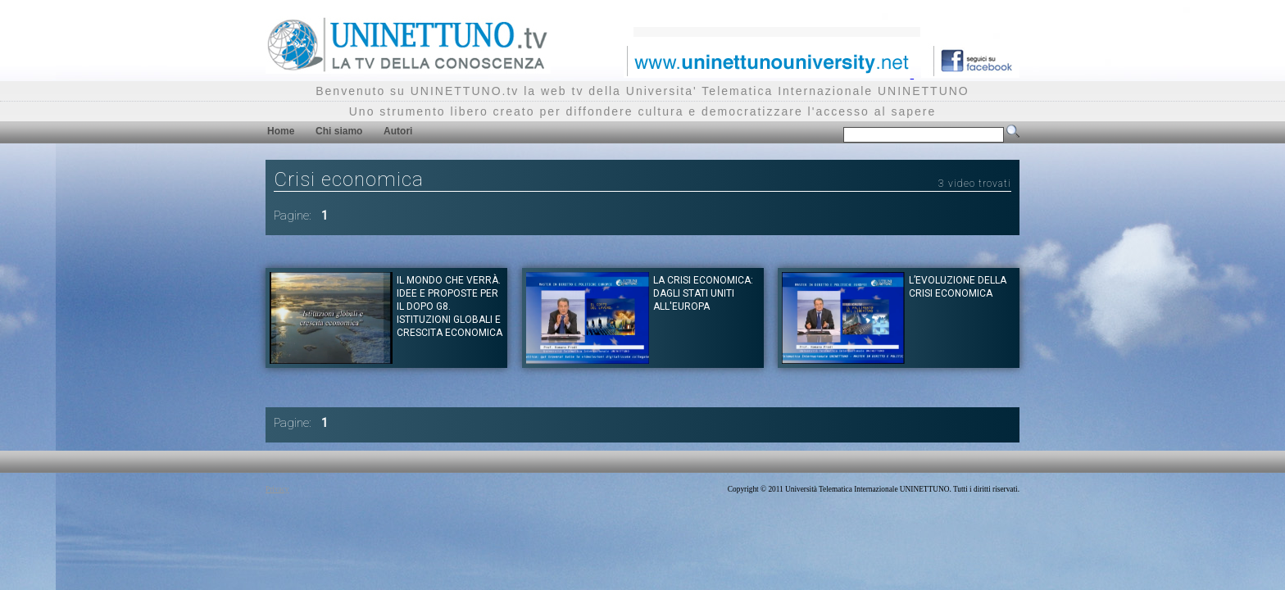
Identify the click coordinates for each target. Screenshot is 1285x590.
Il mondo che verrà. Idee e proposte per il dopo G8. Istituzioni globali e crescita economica (449, 306)
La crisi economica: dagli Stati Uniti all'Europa (703, 293)
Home (280, 131)
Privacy (277, 489)
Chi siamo (339, 131)
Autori (398, 131)
